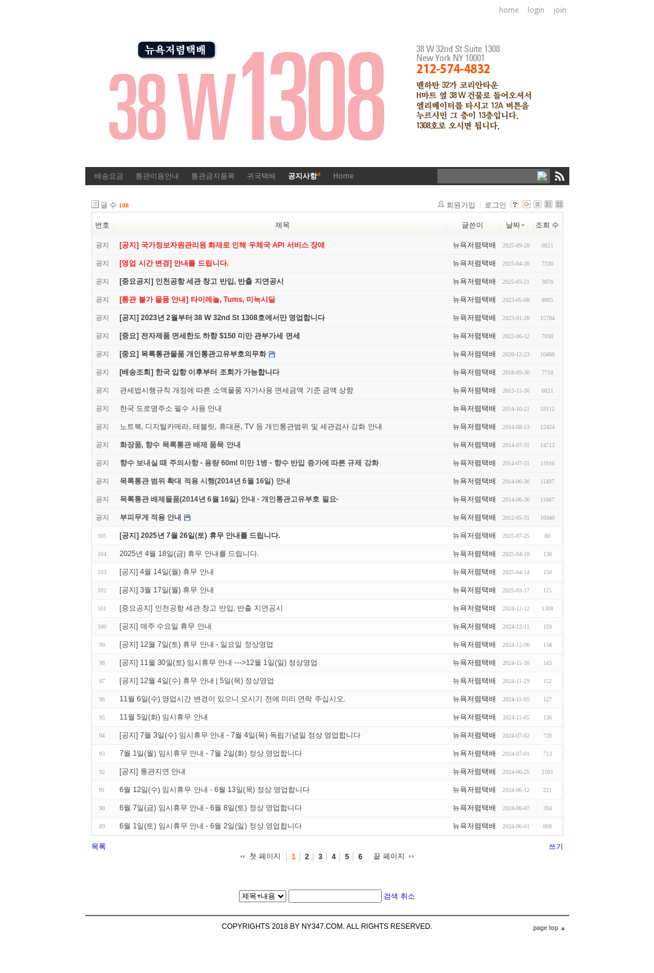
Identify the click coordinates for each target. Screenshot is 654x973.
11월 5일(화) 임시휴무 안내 (164, 717)
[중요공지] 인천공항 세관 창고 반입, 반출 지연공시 (201, 608)
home (508, 10)
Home (343, 176)
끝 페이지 (388, 856)
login (536, 10)
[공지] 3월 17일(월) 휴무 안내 (167, 590)
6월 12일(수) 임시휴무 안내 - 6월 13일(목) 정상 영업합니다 (215, 789)
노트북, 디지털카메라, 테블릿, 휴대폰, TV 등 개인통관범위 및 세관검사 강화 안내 (251, 426)
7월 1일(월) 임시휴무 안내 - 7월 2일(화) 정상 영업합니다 (211, 753)
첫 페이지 (264, 856)
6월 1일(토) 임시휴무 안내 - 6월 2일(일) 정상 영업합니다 (211, 826)
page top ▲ (549, 928)
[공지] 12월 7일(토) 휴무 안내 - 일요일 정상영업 (196, 644)
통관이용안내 (157, 176)
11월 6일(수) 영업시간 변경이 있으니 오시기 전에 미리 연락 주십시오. (232, 699)
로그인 (495, 205)
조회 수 (547, 225)
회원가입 (461, 205)
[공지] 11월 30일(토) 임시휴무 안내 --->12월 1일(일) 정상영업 (219, 662)
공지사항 (304, 176)
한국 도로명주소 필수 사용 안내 (171, 408)
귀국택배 (261, 176)
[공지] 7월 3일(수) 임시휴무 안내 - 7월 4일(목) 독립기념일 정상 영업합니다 (240, 735)
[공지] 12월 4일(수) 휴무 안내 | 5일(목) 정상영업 (197, 681)
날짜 (516, 225)
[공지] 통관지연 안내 (153, 771)
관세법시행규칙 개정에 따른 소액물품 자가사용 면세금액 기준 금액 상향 (237, 390)
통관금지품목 (213, 176)
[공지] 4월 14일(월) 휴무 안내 (167, 572)
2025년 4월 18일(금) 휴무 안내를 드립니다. (190, 553)
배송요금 (108, 176)
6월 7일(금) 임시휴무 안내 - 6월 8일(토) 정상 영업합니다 (211, 808)
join (560, 10)
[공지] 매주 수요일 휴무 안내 (166, 626)
